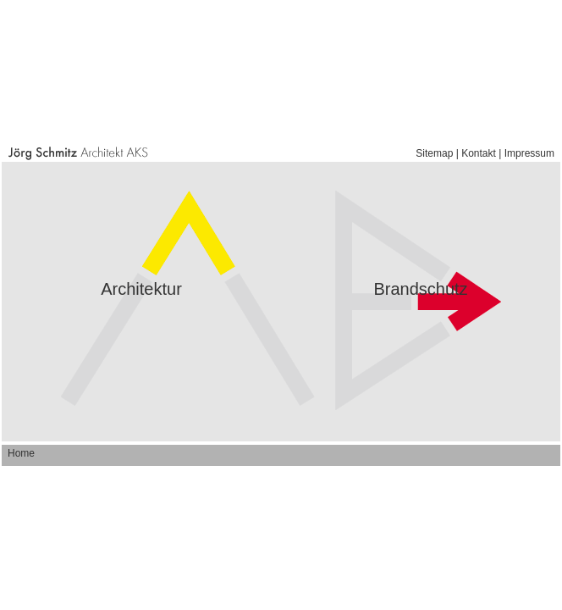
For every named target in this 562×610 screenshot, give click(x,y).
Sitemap (434, 153)
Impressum (529, 153)
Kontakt (478, 153)
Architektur (141, 289)
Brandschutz (420, 289)
